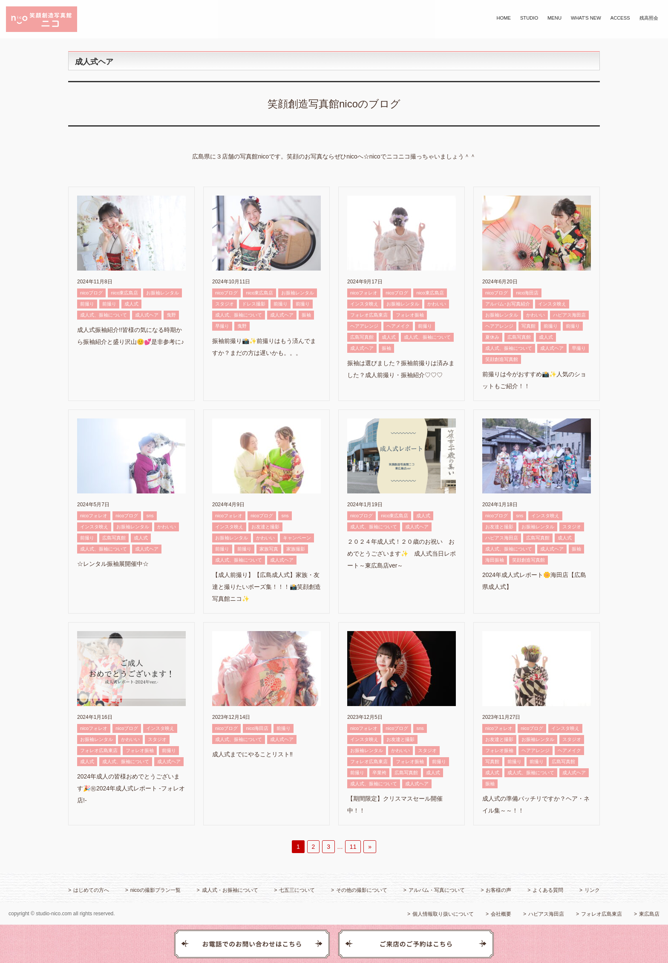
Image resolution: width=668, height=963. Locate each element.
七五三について (297, 890)
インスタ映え (364, 303)
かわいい (436, 303)
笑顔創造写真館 (501, 359)
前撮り (87, 303)
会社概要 (501, 914)
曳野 (171, 314)
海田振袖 (494, 559)
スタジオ (224, 303)
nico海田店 (527, 292)
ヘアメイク (398, 326)
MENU (554, 17)
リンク (592, 890)
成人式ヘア (146, 314)
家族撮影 (295, 548)
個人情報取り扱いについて (443, 914)
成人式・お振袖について (230, 890)
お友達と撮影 (265, 526)
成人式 (131, 303)
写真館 (528, 326)
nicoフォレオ (363, 292)
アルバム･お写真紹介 (507, 303)
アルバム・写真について (437, 890)
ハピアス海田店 (569, 314)
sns (149, 515)
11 (353, 846)
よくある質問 (548, 890)
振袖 (306, 314)
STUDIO (529, 17)
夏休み (492, 337)
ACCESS (620, 17)
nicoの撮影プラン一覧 (155, 890)
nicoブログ (91, 292)
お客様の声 (498, 890)
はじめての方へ (91, 890)
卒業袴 (379, 772)
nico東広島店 (124, 292)
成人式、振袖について (103, 314)
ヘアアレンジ (364, 326)
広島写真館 (362, 337)
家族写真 (268, 548)
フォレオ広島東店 (369, 314)
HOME (503, 17)
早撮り (222, 326)
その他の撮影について (361, 890)
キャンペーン (297, 537)
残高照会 (648, 17)
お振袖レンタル (162, 292)
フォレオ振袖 (410, 314)
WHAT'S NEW (586, 17)
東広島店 (649, 914)
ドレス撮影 (253, 303)
